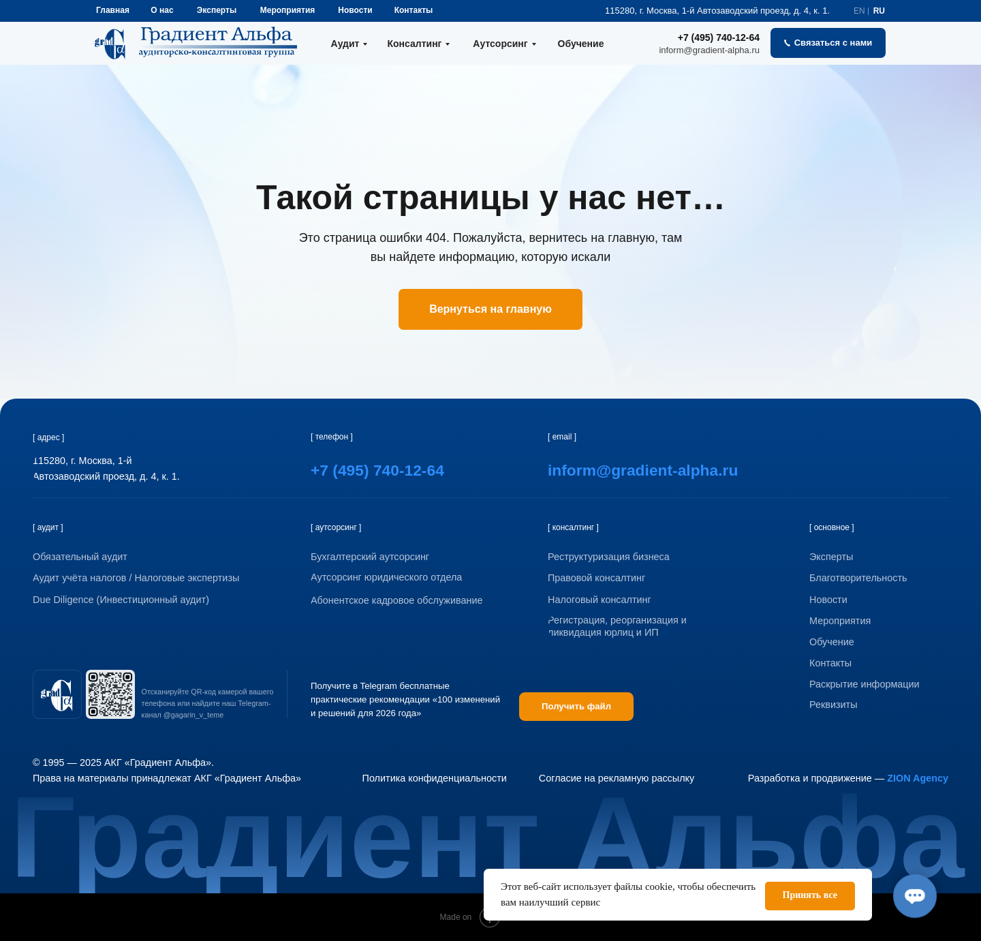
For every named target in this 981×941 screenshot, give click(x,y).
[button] (828, 43)
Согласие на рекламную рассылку (616, 778)
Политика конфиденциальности (434, 778)
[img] (57, 694)
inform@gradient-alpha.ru (709, 50)
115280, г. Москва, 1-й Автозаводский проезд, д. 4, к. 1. (717, 10)
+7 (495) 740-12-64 (719, 37)
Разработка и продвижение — (848, 778)
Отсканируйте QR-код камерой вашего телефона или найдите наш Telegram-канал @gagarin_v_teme (208, 703)
